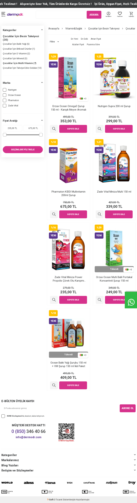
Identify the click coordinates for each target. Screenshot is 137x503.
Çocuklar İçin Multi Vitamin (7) (19, 63)
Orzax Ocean (12, 95)
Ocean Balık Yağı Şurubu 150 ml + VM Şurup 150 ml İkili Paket (68, 364)
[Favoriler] (120, 15)
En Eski (84, 39)
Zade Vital (10, 105)
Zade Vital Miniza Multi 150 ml (114, 191)
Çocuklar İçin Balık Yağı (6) (16, 44)
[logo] (15, 14)
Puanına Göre (93, 44)
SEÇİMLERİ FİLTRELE (23, 149)
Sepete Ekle (73, 129)
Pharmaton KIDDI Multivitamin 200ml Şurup (68, 193)
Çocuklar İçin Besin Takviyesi (104, 28)
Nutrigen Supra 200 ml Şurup (114, 106)
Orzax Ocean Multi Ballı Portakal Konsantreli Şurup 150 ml (114, 279)
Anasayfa (53, 28)
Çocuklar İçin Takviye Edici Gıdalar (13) (22, 68)
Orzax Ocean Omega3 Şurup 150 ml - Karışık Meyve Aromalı (68, 108)
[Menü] (3, 14)
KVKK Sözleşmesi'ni (15, 416)
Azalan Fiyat (78, 44)
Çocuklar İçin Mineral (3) (15, 58)
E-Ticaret (58, 499)
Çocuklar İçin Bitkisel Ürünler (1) (19, 48)
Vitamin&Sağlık (73, 28)
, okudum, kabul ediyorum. (23, 416)
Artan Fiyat (96, 39)
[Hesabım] (108, 17)
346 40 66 (29, 431)
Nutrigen (10, 90)
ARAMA (94, 14)
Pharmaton (11, 100)
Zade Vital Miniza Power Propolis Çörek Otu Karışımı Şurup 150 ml (68, 279)
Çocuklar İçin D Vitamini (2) (16, 53)
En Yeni (74, 39)
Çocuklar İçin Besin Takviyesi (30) (21, 38)
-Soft (50, 499)
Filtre (54, 41)
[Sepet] (131, 15)
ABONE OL (128, 408)
